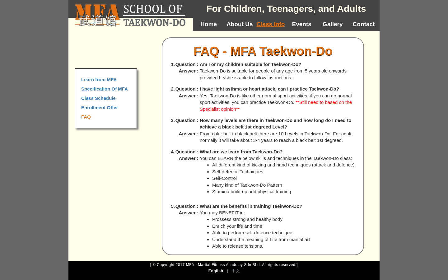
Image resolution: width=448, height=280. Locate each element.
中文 (236, 271)
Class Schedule (98, 98)
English (215, 271)
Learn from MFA (99, 79)
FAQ (86, 116)
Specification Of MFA (104, 88)
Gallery (333, 24)
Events (301, 24)
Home (208, 24)
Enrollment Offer (99, 107)
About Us (239, 24)
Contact (364, 24)
